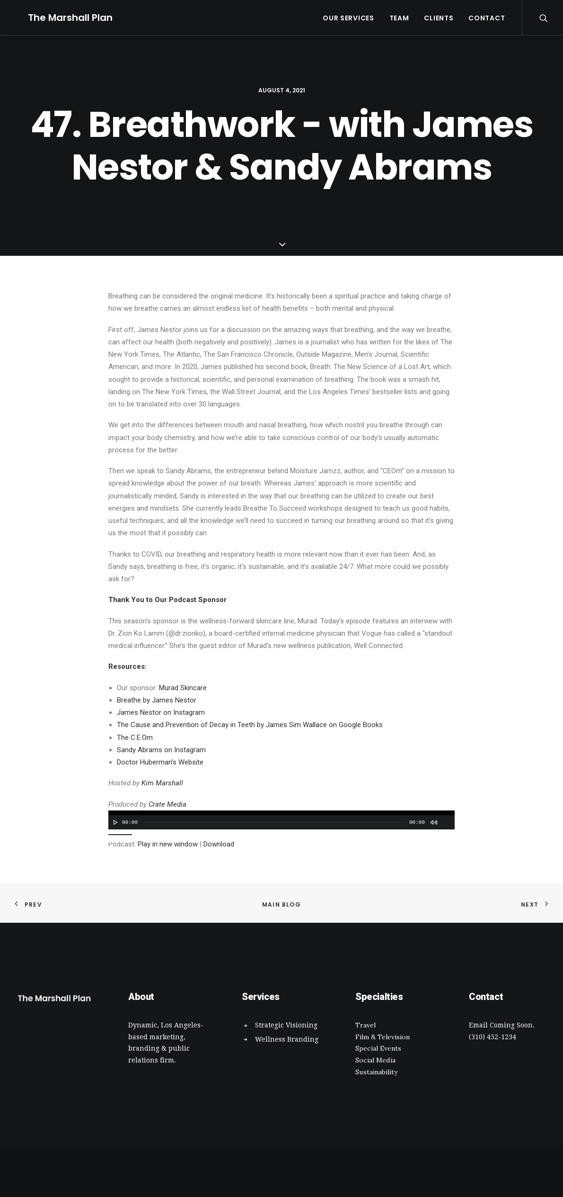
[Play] (114, 822)
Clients (438, 18)
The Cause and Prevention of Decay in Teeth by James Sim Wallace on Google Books (250, 724)
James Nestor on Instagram (161, 712)
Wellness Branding (286, 1039)
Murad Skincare (183, 688)
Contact (486, 18)
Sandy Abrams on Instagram (161, 750)
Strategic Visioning (286, 1025)
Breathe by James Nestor (156, 700)
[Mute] (433, 822)
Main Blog (281, 904)
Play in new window (168, 844)
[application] (281, 819)
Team (399, 18)
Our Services (348, 18)
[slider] (274, 822)
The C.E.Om (135, 737)
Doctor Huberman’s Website (160, 762)
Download (218, 844)
